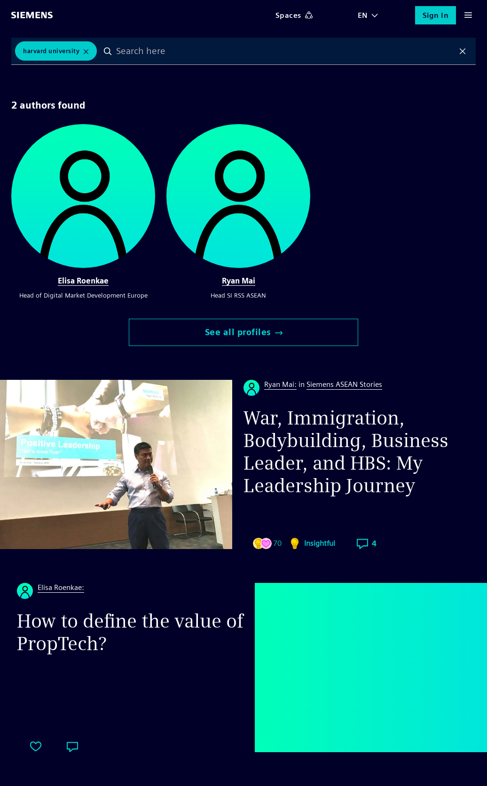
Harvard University (51, 51)
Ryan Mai (238, 280)
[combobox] (285, 51)
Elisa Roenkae (83, 280)
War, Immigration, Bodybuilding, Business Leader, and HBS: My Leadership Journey (346, 452)
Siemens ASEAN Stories (344, 384)
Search (108, 51)
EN (363, 15)
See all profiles (244, 332)
